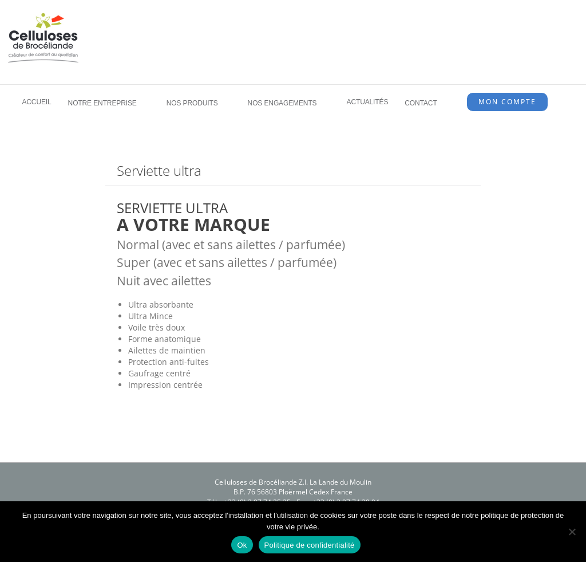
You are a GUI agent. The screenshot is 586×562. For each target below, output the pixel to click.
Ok (242, 545)
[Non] (571, 531)
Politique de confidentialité (309, 545)
